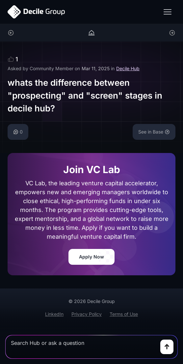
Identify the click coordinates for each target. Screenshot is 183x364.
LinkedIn (54, 314)
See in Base (154, 132)
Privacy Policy (86, 314)
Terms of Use (124, 314)
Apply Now (91, 256)
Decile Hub (128, 68)
